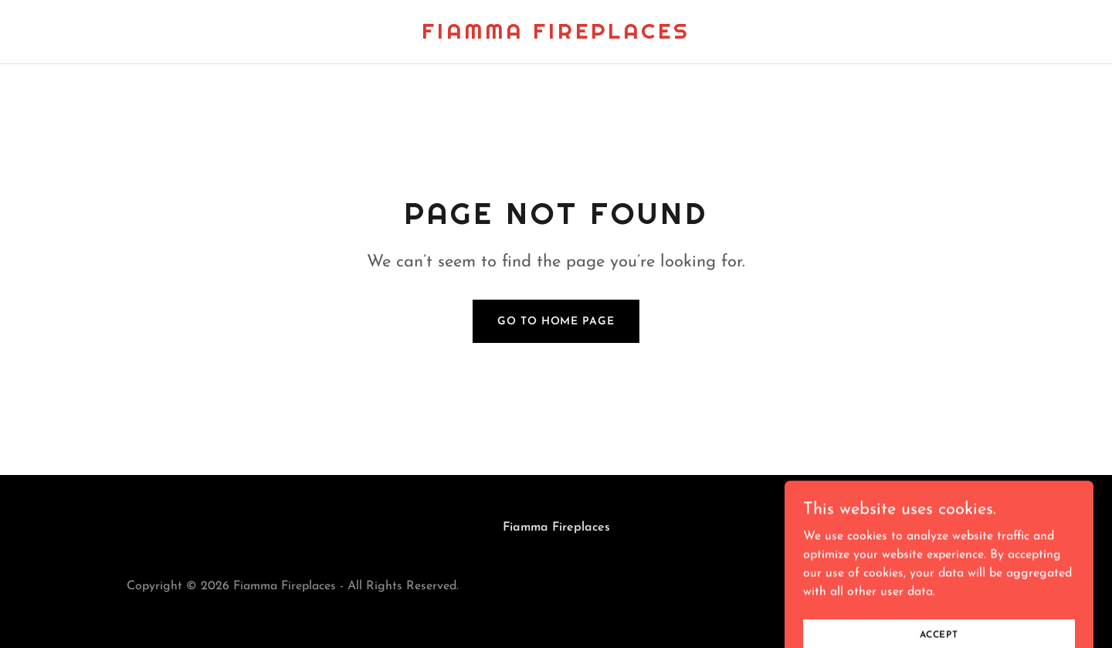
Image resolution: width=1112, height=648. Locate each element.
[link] (556, 35)
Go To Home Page (555, 321)
